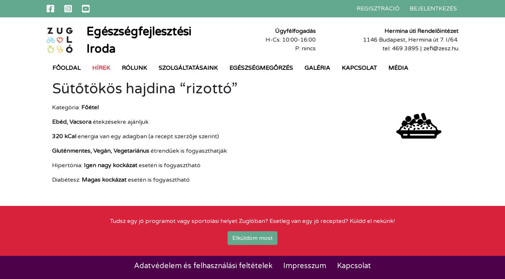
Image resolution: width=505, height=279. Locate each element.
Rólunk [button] (134, 68)
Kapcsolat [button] (359, 68)
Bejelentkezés (433, 8)
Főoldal (66, 68)
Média (398, 68)
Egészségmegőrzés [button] (261, 68)
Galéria (317, 68)
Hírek (101, 68)
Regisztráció (378, 8)
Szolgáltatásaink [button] (188, 68)
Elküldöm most (252, 238)
